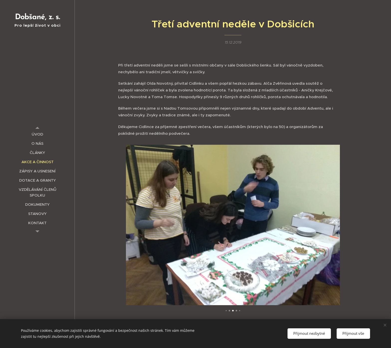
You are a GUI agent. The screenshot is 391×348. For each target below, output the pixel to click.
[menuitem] (37, 134)
